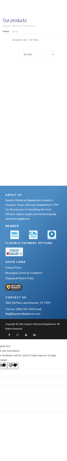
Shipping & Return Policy (19, 278)
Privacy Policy (13, 267)
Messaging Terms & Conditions (23, 273)
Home (6, 31)
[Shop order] (36, 54)
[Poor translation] (13, 365)
